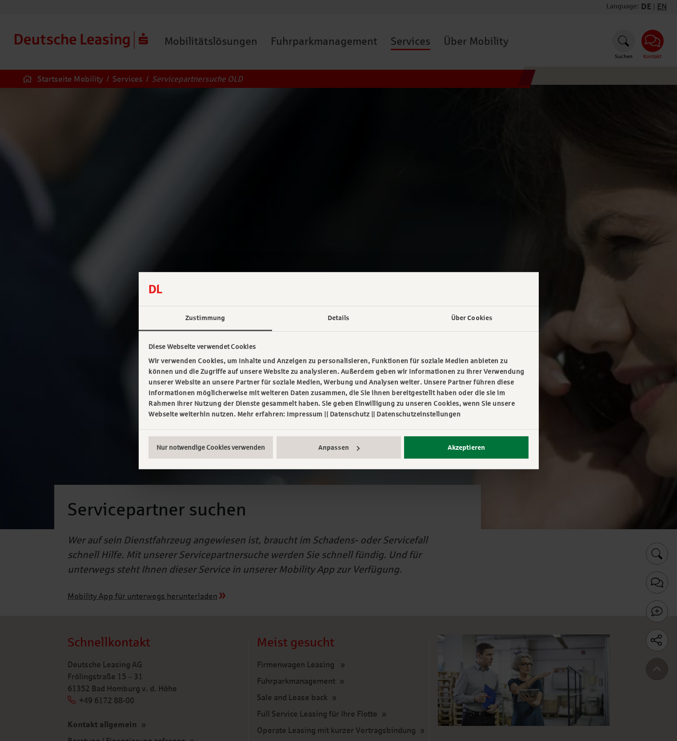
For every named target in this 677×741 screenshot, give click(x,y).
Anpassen (339, 447)
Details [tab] (339, 317)
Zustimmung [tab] (205, 317)
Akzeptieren (466, 447)
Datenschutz (350, 414)
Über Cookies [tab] (472, 317)
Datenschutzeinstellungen (419, 414)
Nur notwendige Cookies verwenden (210, 447)
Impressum (305, 414)
